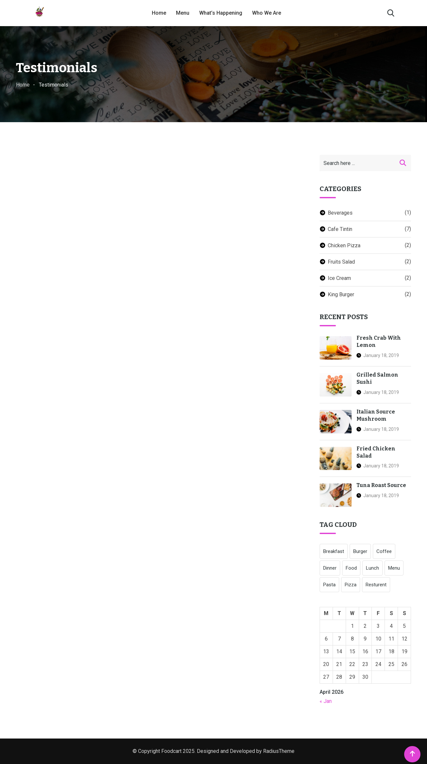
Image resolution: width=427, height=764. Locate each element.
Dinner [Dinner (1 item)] (330, 568)
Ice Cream (339, 278)
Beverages (340, 213)
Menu (182, 13)
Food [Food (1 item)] (351, 568)
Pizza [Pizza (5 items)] (350, 585)
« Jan (326, 701)
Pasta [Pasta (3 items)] (329, 585)
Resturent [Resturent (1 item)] (376, 585)
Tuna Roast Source (381, 485)
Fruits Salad (341, 262)
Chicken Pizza (344, 245)
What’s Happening (220, 13)
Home (159, 13)
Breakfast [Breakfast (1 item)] (333, 551)
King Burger (341, 294)
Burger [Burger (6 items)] (360, 551)
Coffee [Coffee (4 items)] (384, 551)
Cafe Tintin (340, 229)
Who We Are (266, 13)
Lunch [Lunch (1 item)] (372, 568)
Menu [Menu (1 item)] (394, 568)
